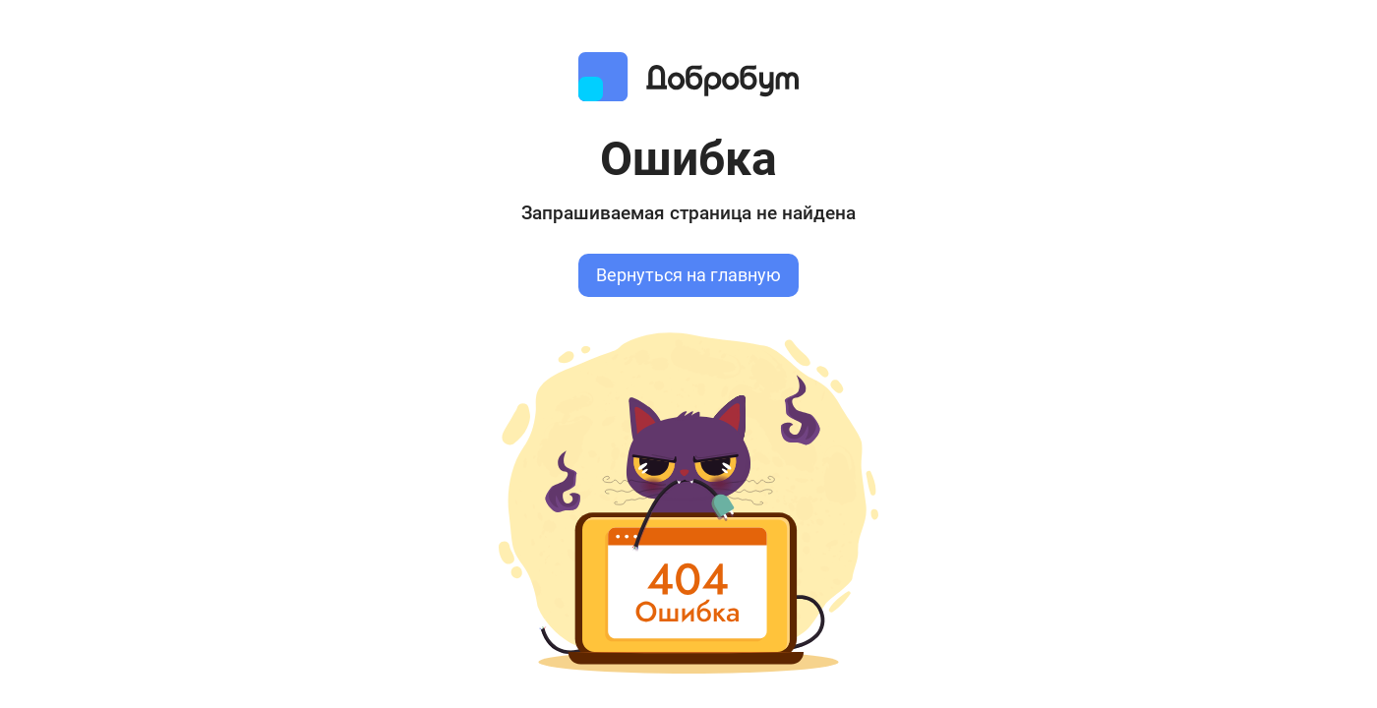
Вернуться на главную (688, 275)
